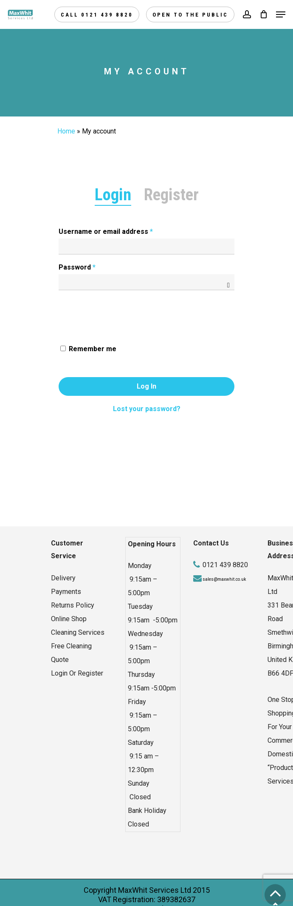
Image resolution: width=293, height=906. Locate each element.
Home (66, 131)
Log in (146, 386)
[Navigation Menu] (280, 14)
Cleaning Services (77, 632)
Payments (66, 592)
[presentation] (121, 311)
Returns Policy (72, 605)
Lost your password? (146, 409)
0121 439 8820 (225, 565)
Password (77, 267)
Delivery (63, 578)
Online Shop (69, 619)
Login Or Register (77, 673)
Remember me (92, 349)
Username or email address (106, 231)
